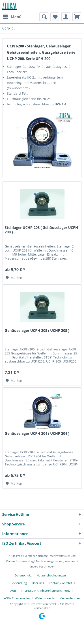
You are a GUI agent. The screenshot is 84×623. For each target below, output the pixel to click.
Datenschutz (23, 575)
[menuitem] (12, 16)
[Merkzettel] (54, 16)
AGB (13, 591)
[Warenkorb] (76, 16)
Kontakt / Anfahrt (60, 583)
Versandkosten (15, 561)
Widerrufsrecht (45, 598)
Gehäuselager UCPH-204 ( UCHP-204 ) (37, 433)
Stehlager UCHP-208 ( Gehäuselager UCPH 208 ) (41, 230)
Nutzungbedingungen (51, 575)
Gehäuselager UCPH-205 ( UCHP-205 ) (37, 330)
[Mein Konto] (65, 16)
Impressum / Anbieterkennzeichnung (45, 591)
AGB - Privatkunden (17, 598)
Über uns (38, 583)
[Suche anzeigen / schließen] (43, 16)
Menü (12, 16)
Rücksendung (18, 583)
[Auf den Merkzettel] (14, 277)
